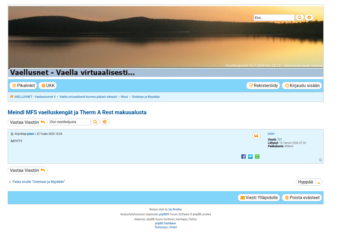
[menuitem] (47, 85)
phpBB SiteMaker (165, 223)
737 (279, 139)
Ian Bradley (175, 209)
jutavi (271, 133)
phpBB (163, 214)
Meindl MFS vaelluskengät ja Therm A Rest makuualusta (77, 112)
